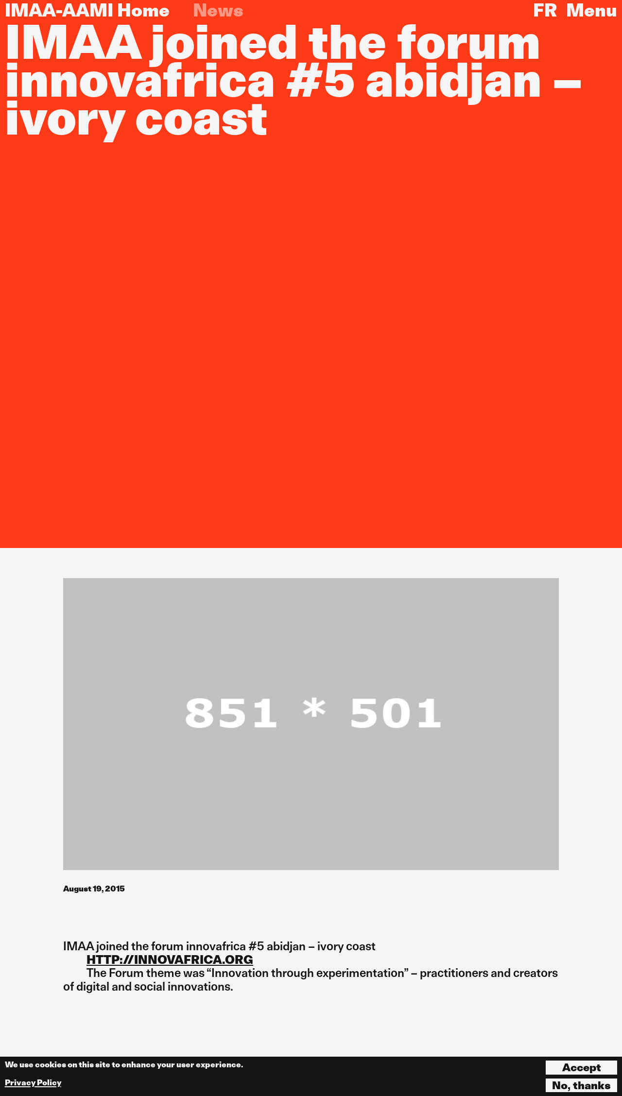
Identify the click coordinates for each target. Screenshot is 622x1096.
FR (545, 10)
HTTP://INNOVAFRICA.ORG (169, 960)
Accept (581, 1067)
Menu (591, 10)
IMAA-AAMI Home (87, 10)
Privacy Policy (33, 1082)
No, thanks (581, 1085)
